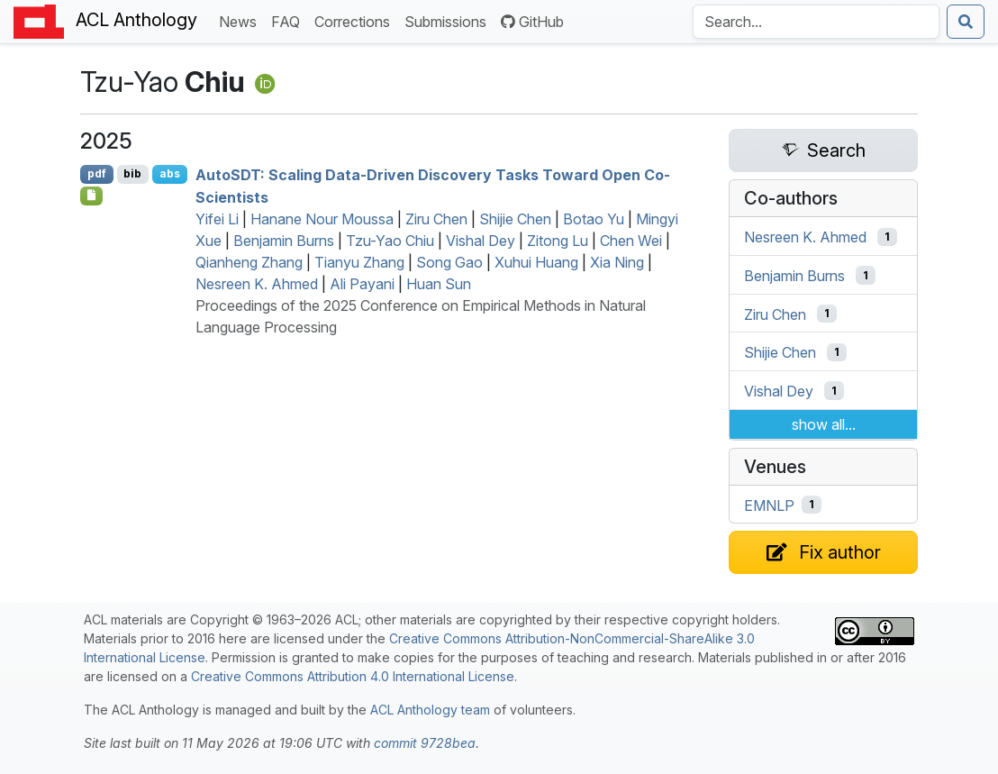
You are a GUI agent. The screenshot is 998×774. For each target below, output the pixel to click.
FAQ (289, 20)
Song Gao (449, 262)
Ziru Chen (436, 219)
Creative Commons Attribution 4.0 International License (352, 676)
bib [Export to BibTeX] (132, 173)
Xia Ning (617, 262)
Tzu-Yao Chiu (390, 241)
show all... (824, 424)
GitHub (532, 22)
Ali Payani (362, 284)
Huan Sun (438, 284)
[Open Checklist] (91, 196)
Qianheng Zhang (249, 262)
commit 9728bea (425, 743)
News (241, 20)
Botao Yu (593, 219)
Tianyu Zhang (359, 262)
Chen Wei (631, 241)
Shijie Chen (515, 219)
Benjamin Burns (283, 241)
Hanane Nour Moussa (322, 219)
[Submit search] (965, 22)
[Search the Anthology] (816, 22)
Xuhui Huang (536, 262)
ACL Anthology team (430, 709)
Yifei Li (217, 219)
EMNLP (769, 505)
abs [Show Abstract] (169, 173)
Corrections (355, 20)
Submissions (449, 20)
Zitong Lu (557, 241)
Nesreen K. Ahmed (256, 284)
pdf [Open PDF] (96, 173)
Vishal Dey (480, 241)
